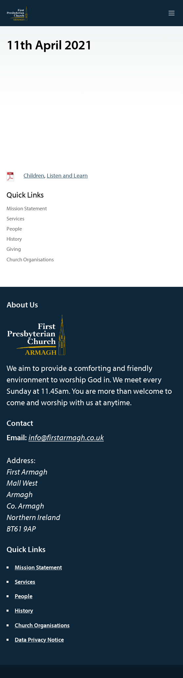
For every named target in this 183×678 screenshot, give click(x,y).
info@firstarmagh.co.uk (66, 437)
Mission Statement (27, 208)
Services (15, 218)
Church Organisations (30, 259)
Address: (21, 460)
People (14, 228)
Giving (14, 249)
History (14, 238)
